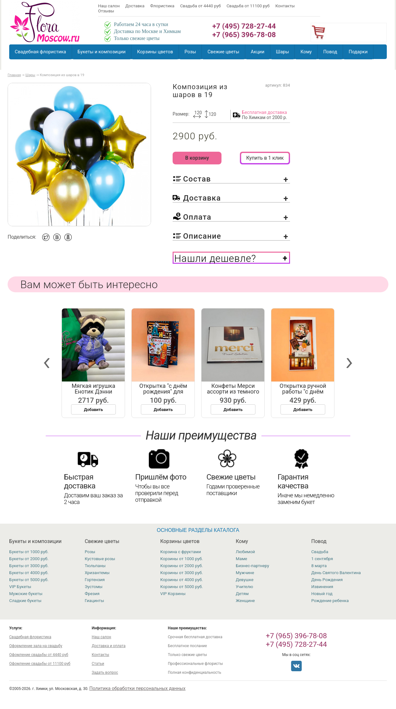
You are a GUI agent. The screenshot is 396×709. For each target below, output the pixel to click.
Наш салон (109, 5)
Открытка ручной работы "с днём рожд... (305, 391)
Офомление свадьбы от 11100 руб (39, 663)
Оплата (235, 217)
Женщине (245, 600)
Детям (242, 593)
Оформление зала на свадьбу (35, 646)
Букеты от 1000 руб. (29, 551)
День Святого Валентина (336, 572)
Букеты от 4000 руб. (29, 572)
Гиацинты (94, 600)
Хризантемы (97, 572)
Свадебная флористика (40, 52)
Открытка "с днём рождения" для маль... (166, 391)
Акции (257, 52)
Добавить (96, 409)
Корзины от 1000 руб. (181, 558)
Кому (306, 52)
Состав (235, 179)
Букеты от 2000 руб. (29, 558)
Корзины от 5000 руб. (181, 586)
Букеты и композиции (102, 52)
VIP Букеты (20, 586)
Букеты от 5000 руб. (29, 579)
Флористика (162, 5)
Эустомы (93, 586)
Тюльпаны (95, 565)
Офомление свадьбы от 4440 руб (38, 655)
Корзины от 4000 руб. (181, 579)
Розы (190, 52)
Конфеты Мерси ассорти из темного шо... (235, 391)
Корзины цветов (155, 52)
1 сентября (322, 558)
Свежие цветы (223, 52)
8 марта (319, 565)
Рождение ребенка (330, 600)
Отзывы (106, 11)
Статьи (98, 663)
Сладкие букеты (25, 600)
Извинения (322, 586)
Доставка (134, 5)
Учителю (244, 586)
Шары (282, 52)
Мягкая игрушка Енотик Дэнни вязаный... (96, 391)
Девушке (245, 579)
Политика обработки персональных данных (137, 688)
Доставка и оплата (108, 646)
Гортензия (95, 579)
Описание (235, 236)
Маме (241, 558)
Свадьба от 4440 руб (200, 5)
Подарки (358, 52)
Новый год (322, 593)
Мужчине (245, 572)
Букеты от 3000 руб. (29, 565)
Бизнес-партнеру (252, 565)
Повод (330, 52)
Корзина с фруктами (180, 551)
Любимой (245, 551)
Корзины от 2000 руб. (181, 565)
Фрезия (92, 593)
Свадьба (319, 551)
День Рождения (327, 579)
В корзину (197, 158)
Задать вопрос (105, 672)
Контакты (285, 5)
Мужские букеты (26, 593)
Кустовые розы (100, 558)
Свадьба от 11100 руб (248, 5)
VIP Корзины (173, 593)
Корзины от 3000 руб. (181, 572)
